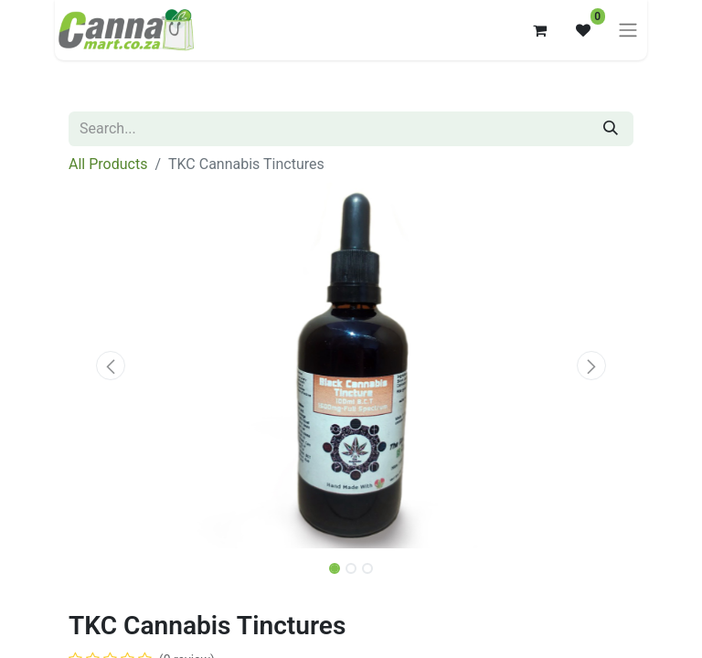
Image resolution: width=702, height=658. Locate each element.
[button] (111, 365)
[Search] (610, 128)
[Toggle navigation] (628, 30)
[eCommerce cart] (539, 30)
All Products (108, 164)
